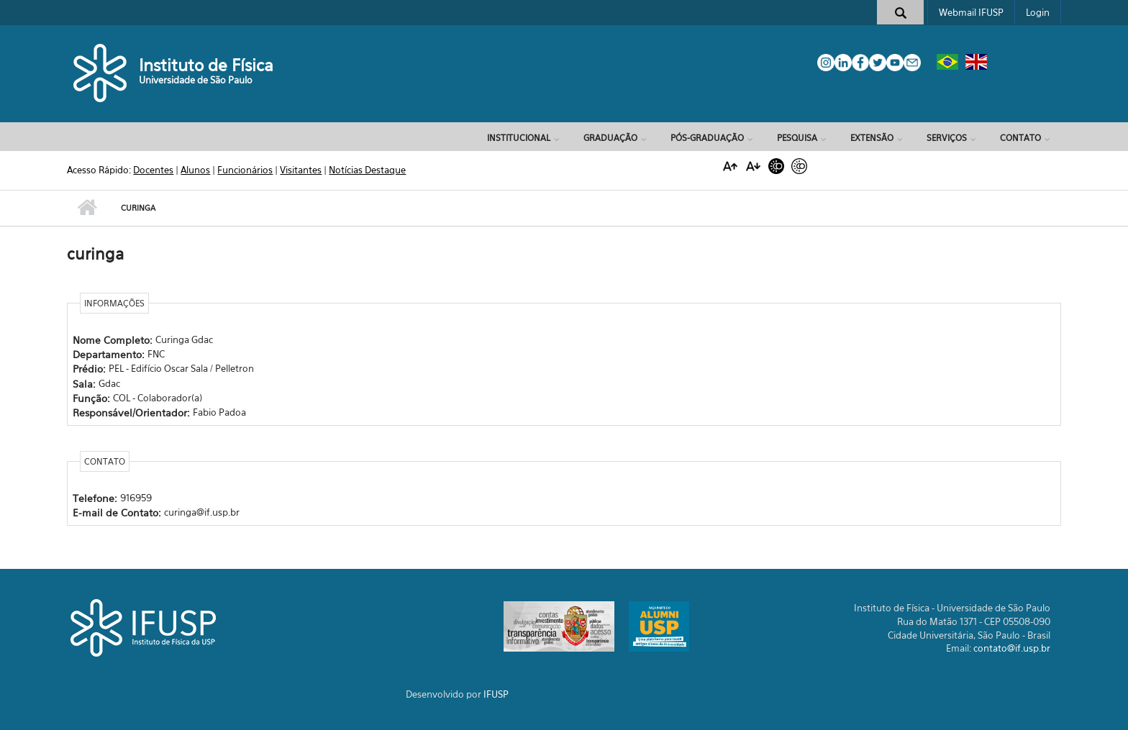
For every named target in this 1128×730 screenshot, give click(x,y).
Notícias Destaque (367, 169)
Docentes (153, 169)
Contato (1020, 137)
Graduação (610, 137)
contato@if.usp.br (1011, 648)
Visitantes (301, 169)
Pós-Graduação (707, 137)
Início (86, 208)
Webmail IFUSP (971, 12)
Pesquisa (797, 137)
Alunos (195, 169)
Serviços (947, 137)
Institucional (518, 137)
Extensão (871, 137)
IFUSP (496, 694)
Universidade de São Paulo (196, 80)
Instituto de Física (206, 65)
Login (1038, 12)
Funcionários (245, 169)
